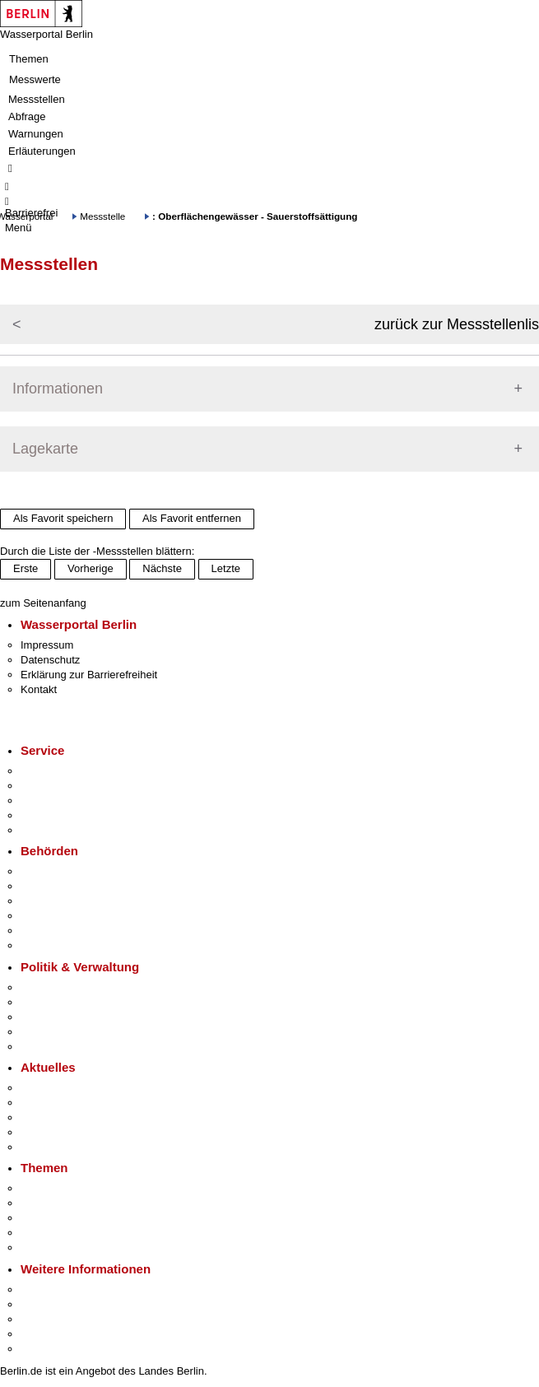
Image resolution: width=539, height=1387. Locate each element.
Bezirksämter (52, 901)
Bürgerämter (50, 916)
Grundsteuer (50, 1247)
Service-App (50, 771)
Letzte (225, 568)
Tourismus (45, 1304)
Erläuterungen (42, 151)
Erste (25, 568)
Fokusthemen (53, 1188)
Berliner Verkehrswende (77, 1203)
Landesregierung (61, 987)
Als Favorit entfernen (191, 518)
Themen (29, 59)
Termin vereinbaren (66, 786)
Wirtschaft (44, 1319)
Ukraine (39, 1132)
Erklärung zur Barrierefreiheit (89, 674)
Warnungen (35, 134)
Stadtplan (43, 1349)
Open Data (46, 1032)
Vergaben (44, 1046)
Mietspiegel (48, 1232)
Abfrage (27, 116)
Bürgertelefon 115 (63, 800)
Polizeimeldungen (63, 1102)
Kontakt (39, 689)
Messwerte (35, 79)
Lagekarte (45, 448)
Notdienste (46, 815)
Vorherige (90, 568)
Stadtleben (46, 1334)
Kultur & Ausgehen (65, 1289)
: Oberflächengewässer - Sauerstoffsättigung (254, 216)
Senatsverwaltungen (69, 886)
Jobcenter (44, 930)
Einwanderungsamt (66, 945)
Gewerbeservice (59, 830)
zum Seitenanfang (43, 603)
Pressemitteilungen (66, 1088)
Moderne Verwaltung (69, 1218)
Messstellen (36, 99)
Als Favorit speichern (63, 518)
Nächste (162, 568)
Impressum (47, 645)
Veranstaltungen (59, 1117)
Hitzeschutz (48, 1147)
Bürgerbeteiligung (63, 1017)
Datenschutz (50, 660)
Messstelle (102, 216)
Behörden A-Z (53, 871)
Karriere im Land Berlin (75, 1002)
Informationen (57, 388)
